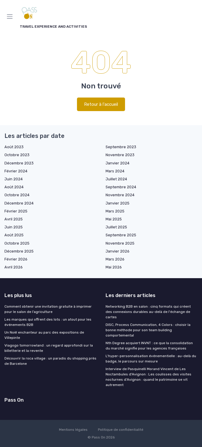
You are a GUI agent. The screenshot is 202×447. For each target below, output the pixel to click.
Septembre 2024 (121, 187)
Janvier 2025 (117, 203)
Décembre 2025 (19, 251)
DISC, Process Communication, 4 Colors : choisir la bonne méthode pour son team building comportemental (148, 330)
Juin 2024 (13, 179)
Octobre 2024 (16, 195)
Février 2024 (15, 171)
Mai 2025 (114, 219)
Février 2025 (15, 211)
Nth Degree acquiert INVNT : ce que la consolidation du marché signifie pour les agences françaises (149, 345)
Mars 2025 (115, 211)
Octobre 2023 (16, 155)
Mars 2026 (115, 259)
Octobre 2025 (16, 243)
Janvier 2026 (117, 251)
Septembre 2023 (121, 147)
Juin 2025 (13, 227)
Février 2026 (15, 259)
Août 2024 (14, 187)
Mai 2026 (114, 267)
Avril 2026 (13, 267)
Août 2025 (14, 235)
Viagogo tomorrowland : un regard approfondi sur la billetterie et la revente (48, 348)
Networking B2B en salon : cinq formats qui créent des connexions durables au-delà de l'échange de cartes (148, 311)
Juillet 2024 (116, 179)
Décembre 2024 (19, 203)
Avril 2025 (13, 219)
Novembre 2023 (120, 155)
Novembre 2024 (120, 195)
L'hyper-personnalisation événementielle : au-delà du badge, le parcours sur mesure (151, 358)
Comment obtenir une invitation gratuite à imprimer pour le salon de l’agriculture (48, 309)
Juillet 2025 (116, 227)
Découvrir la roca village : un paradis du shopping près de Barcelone (50, 361)
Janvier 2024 (117, 163)
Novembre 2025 (120, 243)
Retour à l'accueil (101, 104)
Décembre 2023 (19, 163)
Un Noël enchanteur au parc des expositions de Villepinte (44, 335)
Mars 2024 (115, 171)
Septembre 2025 (121, 235)
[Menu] (10, 16)
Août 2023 (14, 147)
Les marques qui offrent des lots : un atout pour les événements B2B (47, 322)
